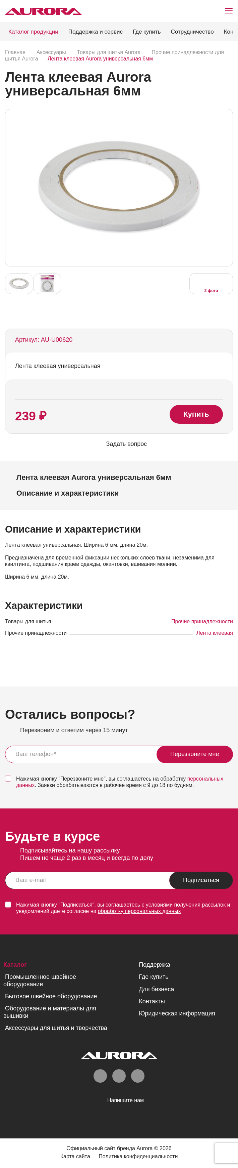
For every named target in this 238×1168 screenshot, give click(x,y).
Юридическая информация (177, 1013)
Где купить (147, 32)
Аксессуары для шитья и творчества (56, 1028)
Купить (196, 414)
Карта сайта (75, 1156)
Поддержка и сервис (95, 32)
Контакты (152, 1001)
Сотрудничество (192, 32)
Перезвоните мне (194, 754)
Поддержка (154, 964)
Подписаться (201, 880)
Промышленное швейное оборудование (39, 980)
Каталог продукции (33, 32)
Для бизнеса (156, 989)
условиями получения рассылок (186, 905)
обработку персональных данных (139, 911)
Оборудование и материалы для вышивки (49, 1012)
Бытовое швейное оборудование (51, 996)
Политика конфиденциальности (138, 1156)
